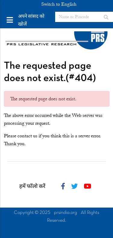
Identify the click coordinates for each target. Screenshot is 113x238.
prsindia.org (65, 213)
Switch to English (59, 4)
